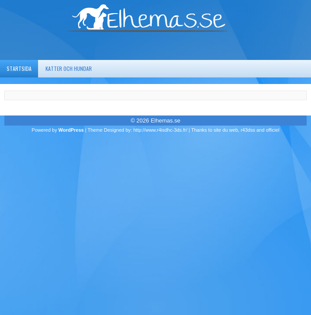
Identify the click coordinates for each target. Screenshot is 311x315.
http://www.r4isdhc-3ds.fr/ (160, 130)
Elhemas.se (165, 120)
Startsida (19, 68)
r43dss (248, 130)
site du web (225, 130)
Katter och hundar (68, 68)
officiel (273, 130)
